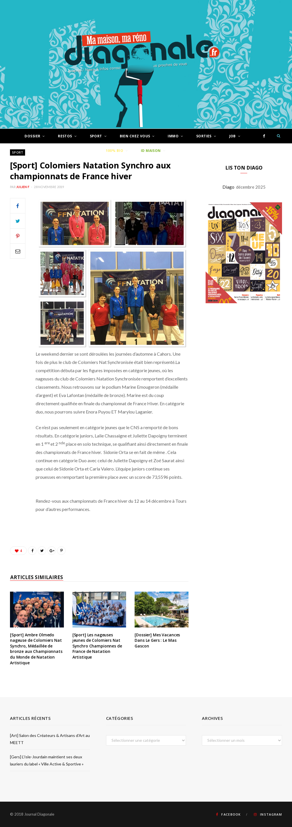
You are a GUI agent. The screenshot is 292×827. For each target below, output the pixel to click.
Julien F (22, 187)
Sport (96, 136)
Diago (229, 187)
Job (232, 136)
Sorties (204, 136)
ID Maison (151, 150)
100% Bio (114, 150)
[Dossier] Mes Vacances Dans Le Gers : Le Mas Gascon (157, 640)
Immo (173, 136)
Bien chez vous (135, 136)
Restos (65, 136)
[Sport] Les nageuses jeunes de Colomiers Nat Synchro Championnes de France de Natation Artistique (97, 646)
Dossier (32, 136)
